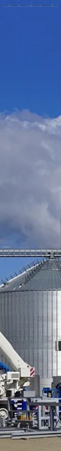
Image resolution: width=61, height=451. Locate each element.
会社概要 (6, 5)
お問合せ (55, 5)
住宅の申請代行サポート (25, 5)
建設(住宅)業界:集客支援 (46, 5)
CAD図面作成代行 (14, 5)
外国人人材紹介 (36, 5)
